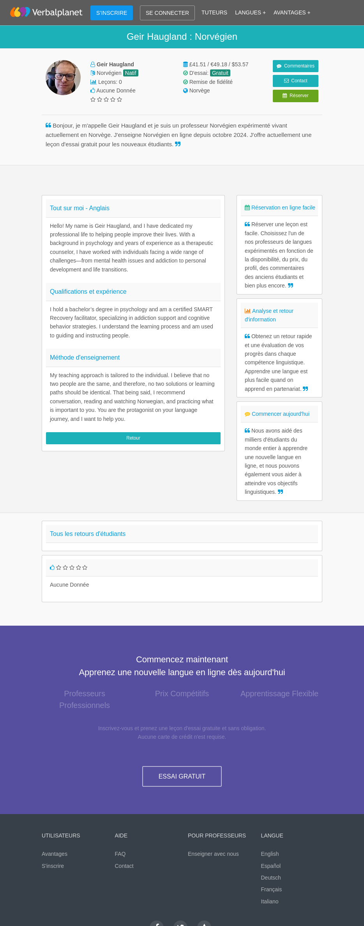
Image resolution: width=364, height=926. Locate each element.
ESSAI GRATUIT (182, 776)
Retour (133, 438)
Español (271, 866)
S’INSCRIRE (111, 13)
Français (271, 889)
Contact (295, 80)
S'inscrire (53, 866)
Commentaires (296, 66)
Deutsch (271, 878)
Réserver (295, 95)
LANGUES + (250, 12)
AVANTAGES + (292, 12)
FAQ (120, 854)
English (270, 854)
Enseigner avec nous (213, 854)
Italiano (270, 901)
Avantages (54, 854)
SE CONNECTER (167, 13)
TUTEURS (214, 12)
